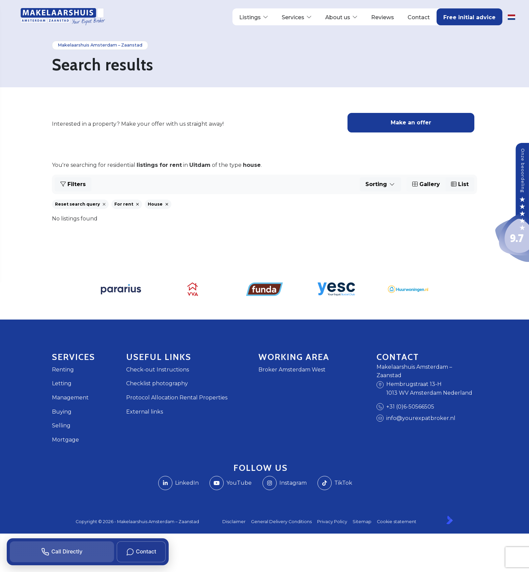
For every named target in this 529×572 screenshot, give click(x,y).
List (460, 184)
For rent (126, 204)
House (158, 204)
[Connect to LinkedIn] (178, 483)
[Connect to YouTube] (231, 483)
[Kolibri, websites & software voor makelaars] (449, 520)
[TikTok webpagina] (334, 483)
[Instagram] (284, 483)
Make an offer (411, 122)
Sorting (380, 184)
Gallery (426, 184)
